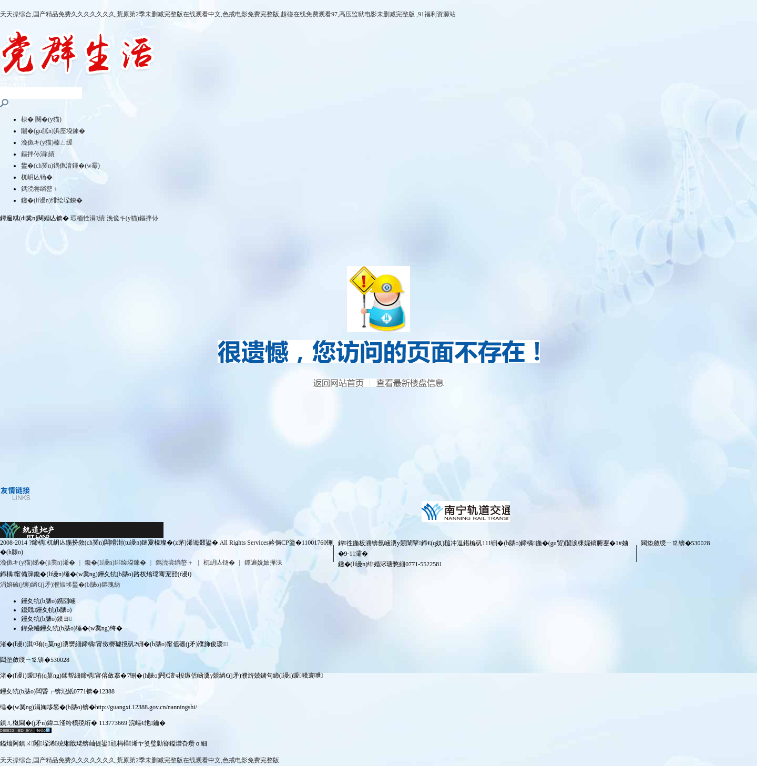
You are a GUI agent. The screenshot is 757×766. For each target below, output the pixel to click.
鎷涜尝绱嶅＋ (40, 188)
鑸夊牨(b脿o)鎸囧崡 (48, 601)
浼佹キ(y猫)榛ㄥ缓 (47, 142)
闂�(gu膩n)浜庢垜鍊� (53, 131)
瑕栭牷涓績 (87, 218)
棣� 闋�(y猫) (41, 119)
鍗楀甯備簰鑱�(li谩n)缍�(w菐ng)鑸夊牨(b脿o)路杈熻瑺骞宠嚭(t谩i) (95, 574)
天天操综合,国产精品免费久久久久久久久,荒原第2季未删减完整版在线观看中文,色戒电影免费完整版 (139, 760)
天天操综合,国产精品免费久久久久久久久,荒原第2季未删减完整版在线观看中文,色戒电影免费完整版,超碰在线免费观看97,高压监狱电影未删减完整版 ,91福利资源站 (228, 14)
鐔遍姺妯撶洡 (263, 562)
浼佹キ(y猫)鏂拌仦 (132, 218)
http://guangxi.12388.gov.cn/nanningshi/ (146, 707)
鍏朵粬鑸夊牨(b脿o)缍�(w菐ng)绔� (71, 628)
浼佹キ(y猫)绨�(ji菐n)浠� (37, 562)
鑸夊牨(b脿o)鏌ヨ (46, 618)
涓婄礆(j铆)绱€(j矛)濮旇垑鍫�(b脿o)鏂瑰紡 (60, 584)
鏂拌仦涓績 (38, 154)
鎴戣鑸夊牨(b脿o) (46, 610)
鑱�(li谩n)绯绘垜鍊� (52, 200)
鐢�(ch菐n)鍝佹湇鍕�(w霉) (60, 165)
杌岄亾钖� (37, 177)
